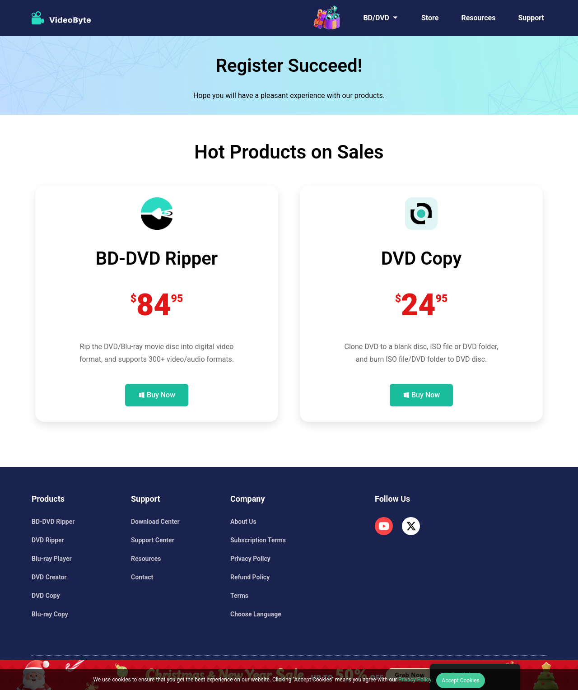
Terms (239, 595)
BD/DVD (376, 18)
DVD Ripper (48, 540)
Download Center (155, 521)
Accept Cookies (460, 680)
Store (429, 18)
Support (531, 18)
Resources (478, 18)
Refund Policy (250, 577)
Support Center (152, 540)
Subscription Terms (258, 540)
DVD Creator (49, 577)
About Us (243, 521)
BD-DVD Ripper (53, 521)
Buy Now (161, 395)
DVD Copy (46, 595)
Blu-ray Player (52, 558)
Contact (142, 577)
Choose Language (255, 614)
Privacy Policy (250, 558)
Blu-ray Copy (50, 614)
